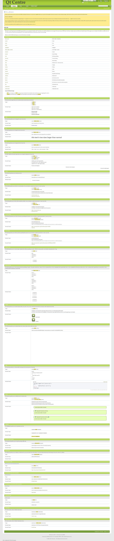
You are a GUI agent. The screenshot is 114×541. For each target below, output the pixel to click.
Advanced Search (107, 8)
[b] (5, 38)
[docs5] (6, 82)
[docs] (6, 77)
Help (101, 1)
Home (7, 6)
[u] (8, 38)
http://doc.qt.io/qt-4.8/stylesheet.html (12, 463)
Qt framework (30, 18)
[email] (6, 54)
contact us (33, 24)
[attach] (6, 75)
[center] (11, 49)
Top (108, 531)
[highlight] (7, 47)
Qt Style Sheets (7, 474)
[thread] (6, 58)
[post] (6, 60)
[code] (6, 69)
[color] (6, 41)
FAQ (10, 8)
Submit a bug (34, 516)
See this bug (34, 527)
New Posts (6, 8)
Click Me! (33, 227)
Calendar (13, 8)
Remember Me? (85, 2)
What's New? (34, 6)
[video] (6, 67)
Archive (105, 531)
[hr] (5, 84)
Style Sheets (7, 486)
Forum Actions (18, 8)
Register (106, 1)
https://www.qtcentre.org (36, 210)
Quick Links (24, 8)
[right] (8, 49)
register (71, 18)
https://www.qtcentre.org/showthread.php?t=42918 (41, 226)
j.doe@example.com (35, 195)
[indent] (6, 51)
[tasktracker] (7, 86)
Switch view (105, 381)
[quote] (6, 71)
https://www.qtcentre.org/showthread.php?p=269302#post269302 (43, 242)
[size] (6, 43)
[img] (6, 64)
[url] (6, 56)
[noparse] (7, 73)
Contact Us (97, 531)
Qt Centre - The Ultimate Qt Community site (59, 538)
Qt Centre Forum (35, 211)
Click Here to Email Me (36, 196)
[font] (6, 45)
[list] (6, 62)
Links (27, 6)
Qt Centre (6, 18)
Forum (14, 6)
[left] (6, 49)
